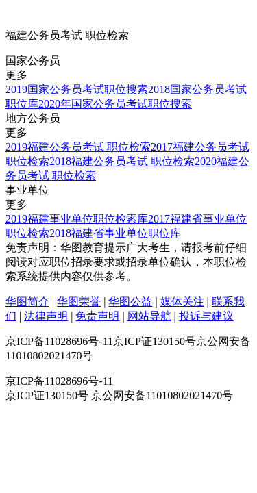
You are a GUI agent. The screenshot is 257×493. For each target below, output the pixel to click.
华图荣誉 (79, 301)
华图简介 (27, 301)
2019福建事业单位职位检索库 (76, 219)
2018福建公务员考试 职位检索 (122, 161)
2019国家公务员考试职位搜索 (76, 89)
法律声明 (46, 316)
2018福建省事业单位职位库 (115, 233)
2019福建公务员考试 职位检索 (78, 147)
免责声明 (97, 316)
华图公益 (130, 301)
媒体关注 (182, 301)
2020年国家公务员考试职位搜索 (115, 104)
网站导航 (149, 316)
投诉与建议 (206, 316)
